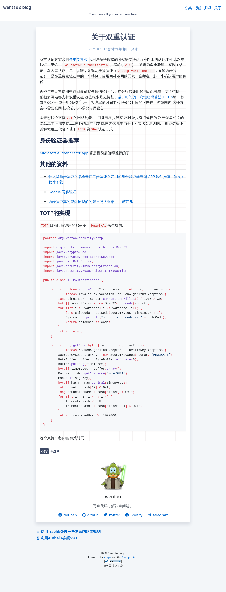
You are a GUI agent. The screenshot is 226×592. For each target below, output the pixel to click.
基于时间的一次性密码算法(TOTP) (145, 96)
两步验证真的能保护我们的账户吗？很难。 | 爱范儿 (90, 201)
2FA (56, 468)
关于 (217, 7)
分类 (188, 7)
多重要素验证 (80, 59)
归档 (208, 7)
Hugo (107, 575)
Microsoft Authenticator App (64, 152)
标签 (198, 7)
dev (44, 468)
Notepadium (130, 575)
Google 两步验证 (62, 191)
